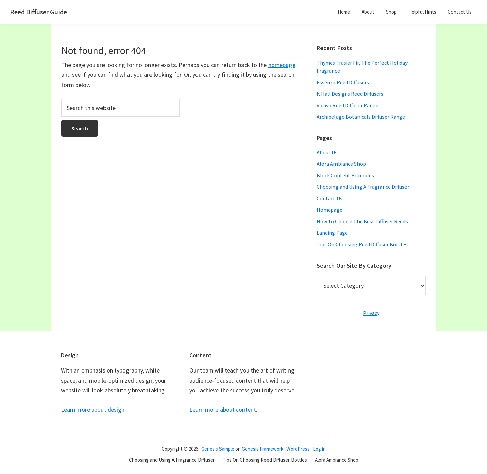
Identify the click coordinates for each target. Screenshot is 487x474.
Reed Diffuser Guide (38, 11)
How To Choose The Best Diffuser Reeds (362, 221)
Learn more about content (222, 409)
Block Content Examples (345, 175)
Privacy (371, 313)
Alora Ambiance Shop (341, 163)
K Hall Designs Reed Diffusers (350, 93)
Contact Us (329, 198)
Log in (319, 449)
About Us (327, 152)
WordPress (298, 449)
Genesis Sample (217, 449)
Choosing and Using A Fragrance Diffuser (363, 186)
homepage (281, 65)
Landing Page (332, 232)
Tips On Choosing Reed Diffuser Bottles (362, 244)
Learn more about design (92, 409)
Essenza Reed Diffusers (343, 82)
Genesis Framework (262, 449)
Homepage (329, 209)
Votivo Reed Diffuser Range (347, 105)
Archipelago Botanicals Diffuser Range (361, 116)
